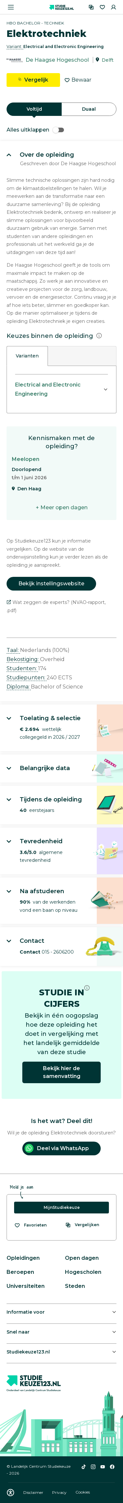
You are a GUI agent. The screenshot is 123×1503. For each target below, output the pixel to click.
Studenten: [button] (22, 668)
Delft (107, 60)
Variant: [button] (15, 46)
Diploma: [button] (19, 687)
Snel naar (18, 1332)
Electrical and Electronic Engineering (48, 389)
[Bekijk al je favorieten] (30, 1225)
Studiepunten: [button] (27, 677)
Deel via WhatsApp (57, 1148)
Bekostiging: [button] (23, 659)
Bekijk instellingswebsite (51, 583)
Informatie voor (26, 1312)
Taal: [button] (13, 650)
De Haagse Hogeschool (57, 60)
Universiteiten (26, 1286)
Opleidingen (23, 1258)
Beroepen (20, 1272)
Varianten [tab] (27, 356)
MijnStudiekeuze (62, 1207)
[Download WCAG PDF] (10, 1492)
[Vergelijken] (91, 7)
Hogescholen (83, 1272)
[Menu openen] (10, 7)
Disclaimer (33, 1492)
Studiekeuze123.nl (28, 1352)
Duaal (89, 109)
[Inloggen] (113, 7)
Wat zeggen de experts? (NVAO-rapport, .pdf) (56, 606)
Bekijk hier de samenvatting (61, 1072)
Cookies (82, 1492)
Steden (75, 1286)
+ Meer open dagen (62, 507)
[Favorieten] (102, 7)
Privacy (60, 1492)
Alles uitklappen (35, 130)
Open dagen (82, 1258)
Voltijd (34, 109)
